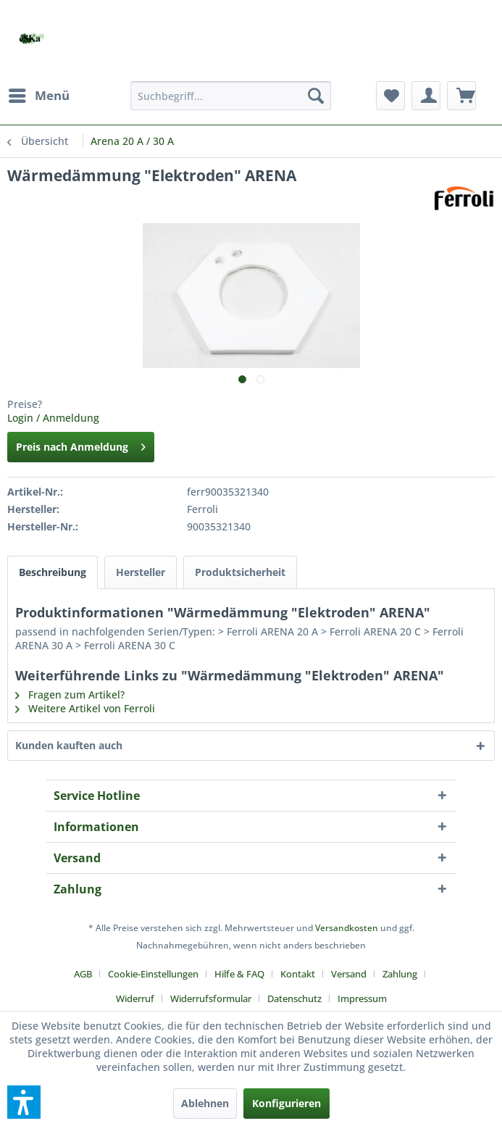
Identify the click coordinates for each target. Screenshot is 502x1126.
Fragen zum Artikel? (70, 694)
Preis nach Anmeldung (81, 444)
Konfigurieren (286, 1103)
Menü (39, 94)
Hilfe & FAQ (239, 973)
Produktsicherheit (240, 572)
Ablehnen (205, 1103)
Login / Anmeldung (53, 418)
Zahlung (399, 973)
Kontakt (297, 973)
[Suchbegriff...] (230, 95)
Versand (349, 973)
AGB (83, 973)
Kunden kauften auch (68, 745)
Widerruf (135, 998)
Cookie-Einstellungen (153, 973)
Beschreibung (52, 572)
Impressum (362, 998)
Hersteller (140, 572)
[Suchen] (316, 95)
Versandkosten (346, 928)
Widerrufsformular (210, 998)
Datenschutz (294, 998)
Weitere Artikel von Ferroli (85, 708)
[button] (24, 1102)
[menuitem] (38, 95)
